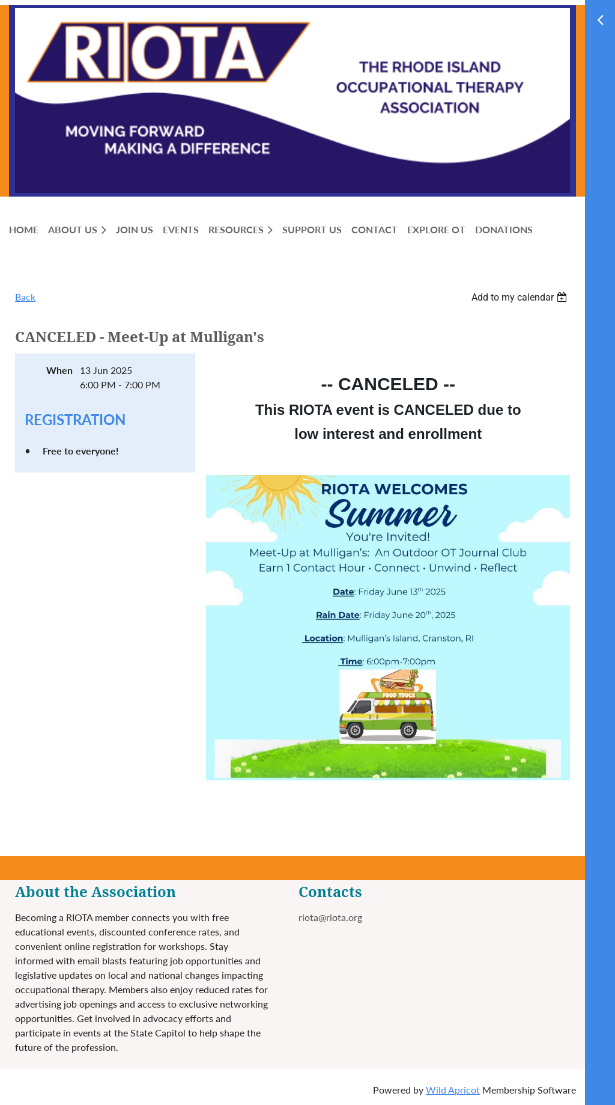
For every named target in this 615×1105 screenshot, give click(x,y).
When (59, 370)
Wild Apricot (453, 1089)
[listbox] (520, 297)
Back (25, 296)
